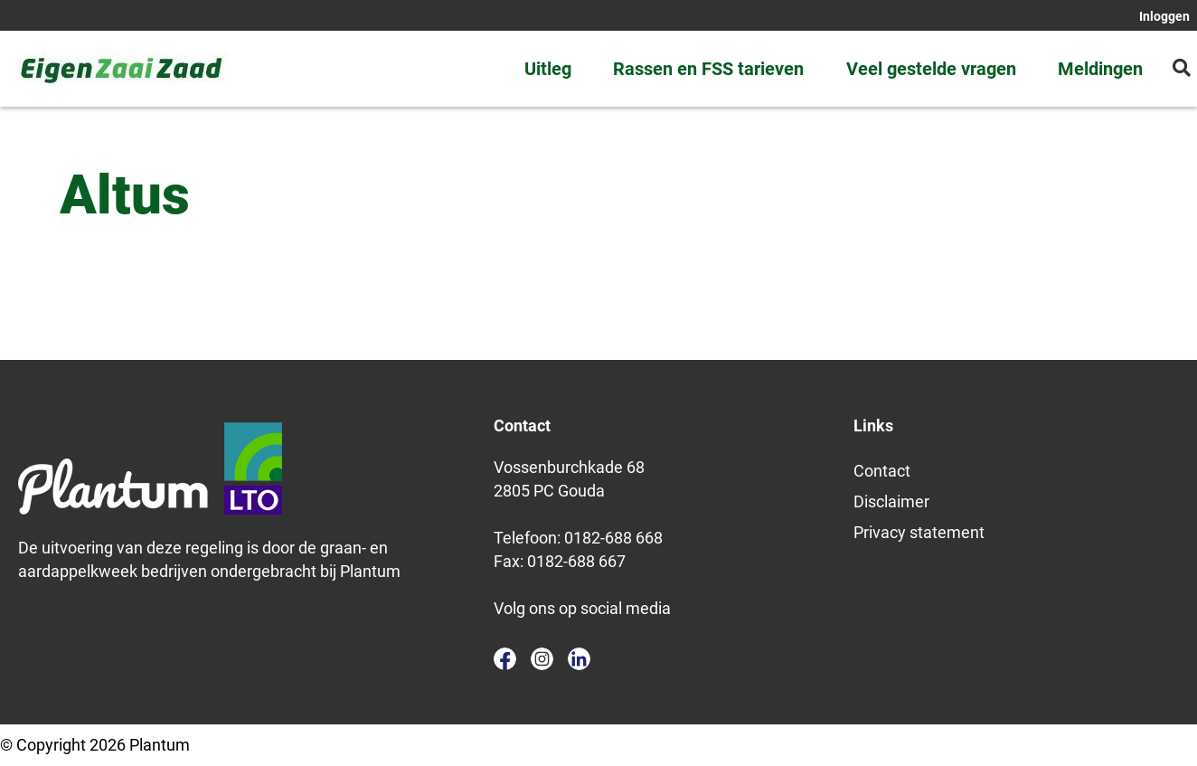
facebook (505, 659)
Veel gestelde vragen (931, 69)
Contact (881, 470)
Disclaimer (891, 501)
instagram (542, 659)
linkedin (579, 659)
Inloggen (1164, 16)
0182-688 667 (576, 561)
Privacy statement (919, 532)
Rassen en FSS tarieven (708, 69)
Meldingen (1100, 69)
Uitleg (547, 69)
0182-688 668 (613, 537)
